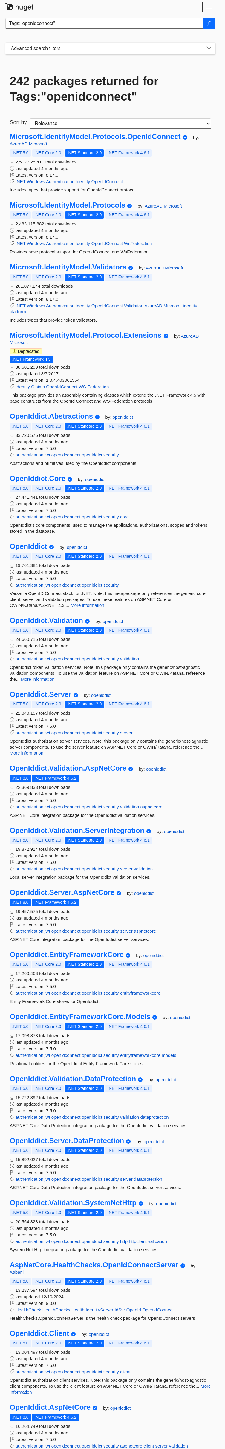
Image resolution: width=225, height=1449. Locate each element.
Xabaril (17, 1272)
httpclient (138, 1241)
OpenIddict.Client (39, 1333)
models (169, 1055)
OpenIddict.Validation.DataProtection (73, 1079)
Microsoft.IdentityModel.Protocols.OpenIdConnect (95, 136)
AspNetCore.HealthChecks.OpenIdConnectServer (94, 1265)
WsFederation (138, 243)
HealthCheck (28, 1309)
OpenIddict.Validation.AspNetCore (68, 768)
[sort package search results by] (120, 123)
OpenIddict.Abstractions (51, 416)
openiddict (123, 417)
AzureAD (19, 143)
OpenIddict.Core (38, 478)
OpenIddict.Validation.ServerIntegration (77, 830)
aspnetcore (151, 806)
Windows (36, 181)
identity (190, 305)
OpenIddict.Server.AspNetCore (62, 892)
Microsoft (38, 143)
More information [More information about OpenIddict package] (87, 605)
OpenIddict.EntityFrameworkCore (67, 954)
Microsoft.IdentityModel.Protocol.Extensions (86, 335)
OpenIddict (28, 546)
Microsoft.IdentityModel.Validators (68, 267)
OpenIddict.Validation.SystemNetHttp (73, 1202)
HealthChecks (56, 1309)
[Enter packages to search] (104, 23)
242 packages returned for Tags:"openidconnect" (84, 88)
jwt (47, 454)
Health (77, 1309)
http (124, 1241)
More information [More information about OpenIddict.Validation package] (38, 679)
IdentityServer (100, 1309)
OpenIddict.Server (41, 694)
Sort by (18, 122)
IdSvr (120, 1309)
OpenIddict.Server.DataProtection (67, 1141)
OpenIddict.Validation (46, 620)
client (125, 1371)
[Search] (209, 23)
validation (129, 658)
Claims (38, 386)
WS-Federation (94, 386)
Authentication (60, 181)
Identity (83, 181)
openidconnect (66, 454)
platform (18, 311)
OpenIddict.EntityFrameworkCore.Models (80, 1016)
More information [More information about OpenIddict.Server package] (27, 752)
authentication (29, 454)
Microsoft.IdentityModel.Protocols (67, 205)
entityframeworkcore (140, 992)
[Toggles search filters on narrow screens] (208, 48)
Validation (133, 305)
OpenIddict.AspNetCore (50, 1407)
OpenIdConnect (107, 181)
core (124, 516)
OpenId (133, 1309)
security (111, 454)
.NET (21, 181)
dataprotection (154, 1117)
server (126, 732)
